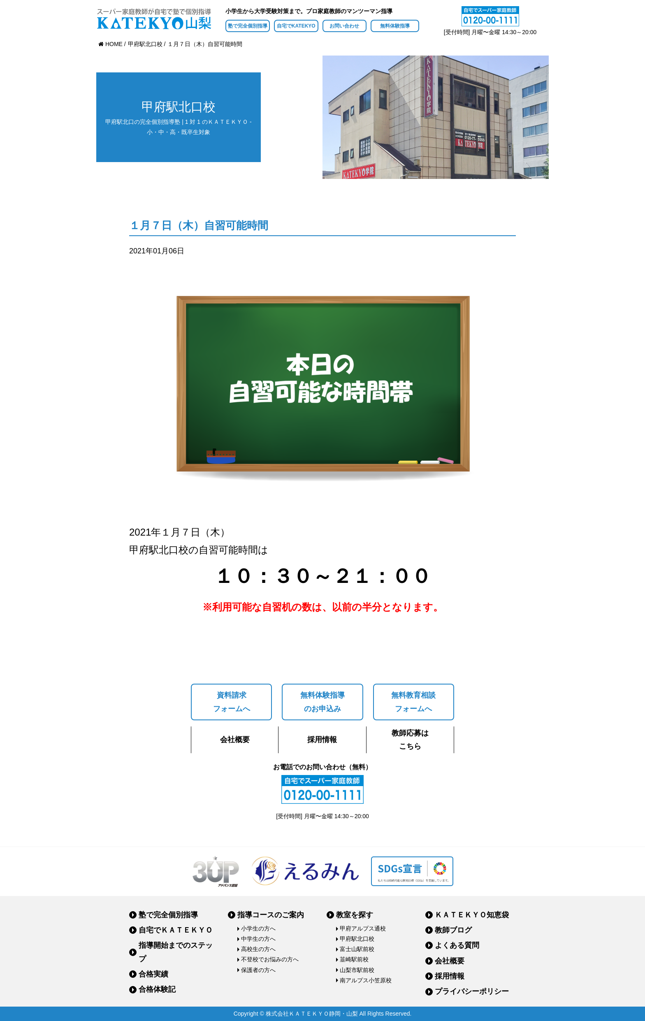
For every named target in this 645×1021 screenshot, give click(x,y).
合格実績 (153, 974)
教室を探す (354, 915)
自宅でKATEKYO (296, 26)
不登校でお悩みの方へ (270, 959)
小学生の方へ (258, 928)
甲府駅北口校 (357, 938)
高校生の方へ (258, 949)
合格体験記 (157, 989)
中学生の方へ (258, 938)
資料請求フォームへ (231, 701)
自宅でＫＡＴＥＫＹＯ (176, 930)
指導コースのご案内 (270, 915)
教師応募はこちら (410, 739)
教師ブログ (453, 930)
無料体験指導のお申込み (322, 701)
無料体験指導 (395, 26)
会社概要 (235, 740)
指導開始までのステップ (176, 952)
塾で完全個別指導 (247, 26)
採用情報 (322, 740)
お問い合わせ (344, 26)
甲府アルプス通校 (363, 928)
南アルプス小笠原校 (366, 980)
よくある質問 (457, 945)
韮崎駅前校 (354, 959)
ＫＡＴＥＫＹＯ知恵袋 (472, 915)
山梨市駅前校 (357, 970)
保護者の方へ (258, 970)
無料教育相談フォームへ (413, 701)
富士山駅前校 (357, 949)
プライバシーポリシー (472, 991)
